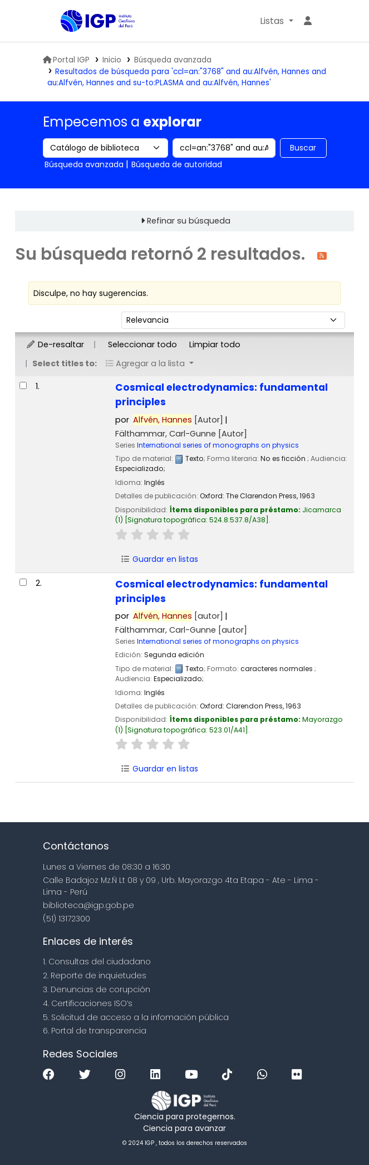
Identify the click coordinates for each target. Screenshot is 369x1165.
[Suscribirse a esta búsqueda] (322, 255)
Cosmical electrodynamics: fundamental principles (221, 395)
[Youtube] (194, 1075)
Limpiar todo (214, 344)
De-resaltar (55, 344)
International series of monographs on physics (218, 445)
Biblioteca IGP (64, 22)
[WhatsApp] (265, 1075)
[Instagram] (123, 1075)
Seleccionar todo (142, 344)
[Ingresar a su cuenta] (308, 21)
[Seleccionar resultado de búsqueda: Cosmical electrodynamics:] (23, 385)
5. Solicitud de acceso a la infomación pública (136, 1017)
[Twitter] (87, 1075)
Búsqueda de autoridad (176, 164)
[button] (276, 21)
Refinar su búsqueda (188, 220)
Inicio (111, 60)
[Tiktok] (230, 1075)
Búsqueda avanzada (172, 60)
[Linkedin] (158, 1075)
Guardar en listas (159, 559)
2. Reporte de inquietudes (94, 975)
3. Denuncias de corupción (96, 989)
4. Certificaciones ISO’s (87, 1003)
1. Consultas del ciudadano (97, 961)
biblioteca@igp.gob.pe (88, 905)
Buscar (303, 147)
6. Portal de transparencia (94, 1030)
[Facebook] (51, 1075)
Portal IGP (66, 60)
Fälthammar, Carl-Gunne (181, 433)
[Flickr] (299, 1075)
